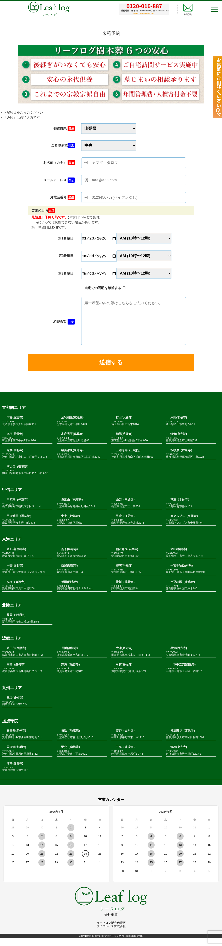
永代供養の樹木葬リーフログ (106, 944)
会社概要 (111, 922)
